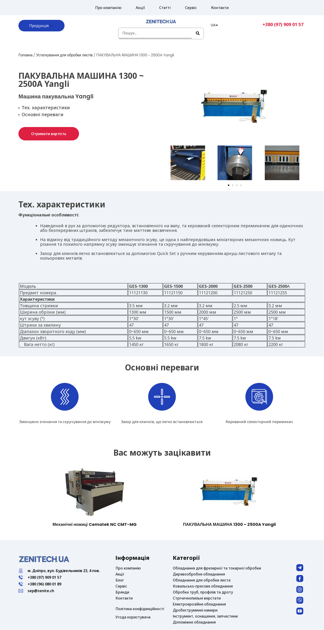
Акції (140, 7)
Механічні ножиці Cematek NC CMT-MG (95, 524)
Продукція (41, 25)
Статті (165, 7)
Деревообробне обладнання (199, 574)
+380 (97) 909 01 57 (282, 24)
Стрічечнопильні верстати (197, 598)
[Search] (197, 33)
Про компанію (108, 7)
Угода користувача (132, 617)
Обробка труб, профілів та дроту (203, 592)
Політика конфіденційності (139, 608)
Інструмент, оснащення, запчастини (205, 616)
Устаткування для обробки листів (65, 55)
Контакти (220, 7)
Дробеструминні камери (195, 610)
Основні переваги (42, 114)
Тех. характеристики (46, 107)
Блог (119, 580)
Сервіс (191, 7)
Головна (25, 55)
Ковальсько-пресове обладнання (203, 586)
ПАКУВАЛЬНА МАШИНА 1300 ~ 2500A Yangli (229, 524)
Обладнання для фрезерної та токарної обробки (217, 568)
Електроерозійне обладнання (199, 604)
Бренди (122, 592)
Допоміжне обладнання (194, 622)
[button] (48, 133)
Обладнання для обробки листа (201, 580)
